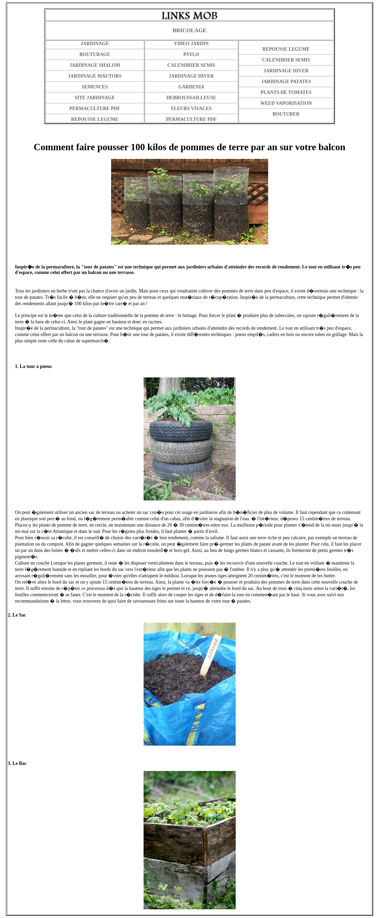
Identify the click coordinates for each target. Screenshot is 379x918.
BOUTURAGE (94, 54)
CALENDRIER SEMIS (191, 65)
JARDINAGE (95, 43)
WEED (267, 103)
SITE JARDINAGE (95, 97)
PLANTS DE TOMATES (285, 92)
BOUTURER (286, 114)
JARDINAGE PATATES (286, 81)
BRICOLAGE (190, 30)
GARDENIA (191, 86)
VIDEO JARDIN (191, 43)
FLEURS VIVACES (191, 108)
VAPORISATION (294, 103)
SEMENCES (95, 86)
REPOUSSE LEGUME (286, 49)
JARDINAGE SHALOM (94, 65)
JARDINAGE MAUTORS (94, 76)
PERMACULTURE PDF (94, 108)
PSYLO (191, 54)
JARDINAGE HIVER (191, 76)
